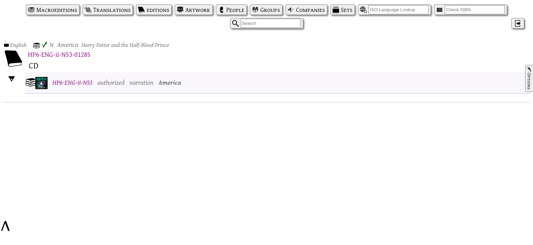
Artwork (197, 9)
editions (158, 9)
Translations (112, 9)
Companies (310, 9)
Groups (270, 9)
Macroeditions (56, 9)
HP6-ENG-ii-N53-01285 (59, 54)
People (235, 9)
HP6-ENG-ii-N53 (72, 82)
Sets (347, 9)
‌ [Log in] (517, 23)
